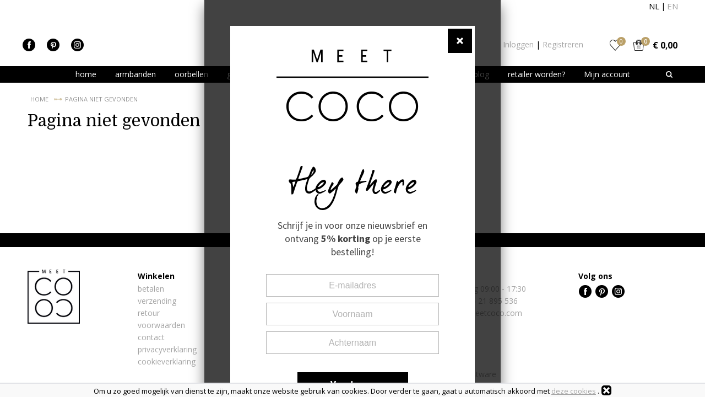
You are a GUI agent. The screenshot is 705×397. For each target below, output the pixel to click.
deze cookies (573, 391)
